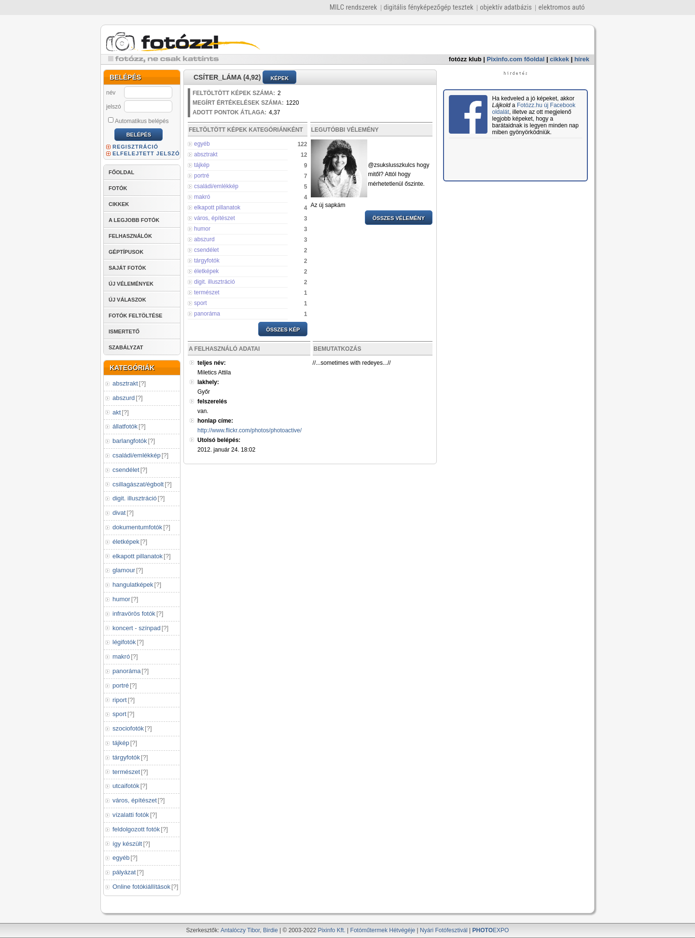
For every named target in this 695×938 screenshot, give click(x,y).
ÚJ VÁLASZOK (127, 300)
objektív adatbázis (506, 7)
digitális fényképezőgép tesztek (428, 7)
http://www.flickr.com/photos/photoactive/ (249, 430)
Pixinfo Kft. (331, 930)
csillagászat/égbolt (138, 484)
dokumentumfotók (137, 527)
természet (126, 771)
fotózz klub (465, 59)
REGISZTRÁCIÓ (135, 147)
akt (116, 412)
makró (121, 656)
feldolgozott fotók (136, 829)
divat (118, 512)
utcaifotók (125, 785)
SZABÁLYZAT (126, 347)
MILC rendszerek (353, 7)
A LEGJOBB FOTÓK (134, 220)
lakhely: (208, 382)
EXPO (491, 930)
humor (121, 599)
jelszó (113, 106)
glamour (123, 570)
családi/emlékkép (136, 455)
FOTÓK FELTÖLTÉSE (135, 315)
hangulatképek (132, 584)
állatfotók (125, 426)
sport (119, 713)
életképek (125, 541)
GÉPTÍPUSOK (126, 252)
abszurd (123, 397)
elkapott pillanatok (137, 556)
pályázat (124, 872)
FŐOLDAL (121, 172)
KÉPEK (279, 78)
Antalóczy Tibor (240, 930)
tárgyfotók (126, 757)
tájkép (120, 742)
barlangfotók (129, 440)
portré (120, 685)
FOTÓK (118, 188)
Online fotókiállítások (141, 886)
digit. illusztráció (134, 498)
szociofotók (128, 728)
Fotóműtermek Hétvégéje (383, 930)
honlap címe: (215, 420)
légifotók (124, 642)
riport (119, 700)
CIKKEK (119, 204)
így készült (127, 843)
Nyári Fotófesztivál (444, 930)
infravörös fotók (133, 613)
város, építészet (134, 800)
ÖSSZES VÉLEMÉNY (399, 218)
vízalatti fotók (130, 814)
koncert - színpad (136, 628)
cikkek (559, 59)
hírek (581, 59)
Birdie (270, 930)
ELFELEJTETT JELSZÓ (146, 153)
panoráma (126, 671)
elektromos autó (561, 7)
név (110, 92)
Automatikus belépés (138, 120)
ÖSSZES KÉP (283, 329)
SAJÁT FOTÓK (127, 268)
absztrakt (125, 383)
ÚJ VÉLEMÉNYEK (131, 284)
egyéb (120, 857)
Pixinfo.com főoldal (516, 59)
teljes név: (211, 362)
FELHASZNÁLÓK (130, 236)
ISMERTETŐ (124, 331)
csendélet (125, 469)
